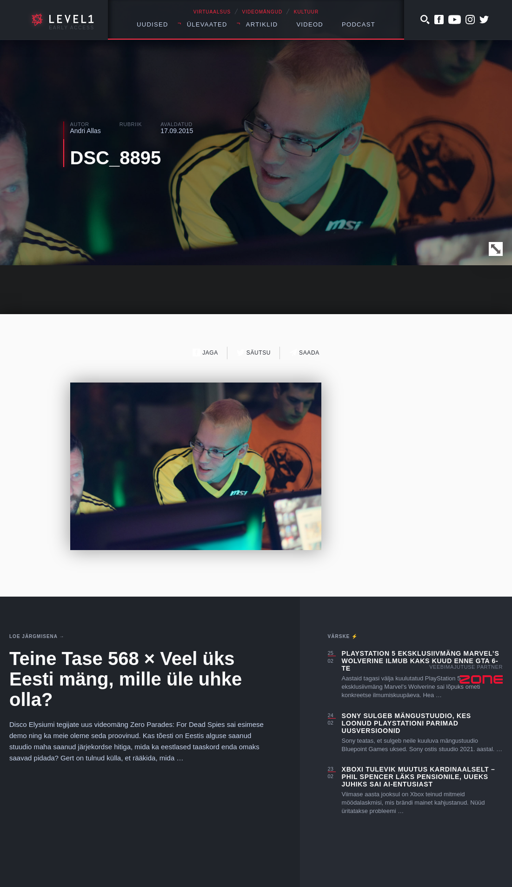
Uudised (152, 24)
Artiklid (262, 24)
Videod (309, 24)
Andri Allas (85, 130)
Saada (304, 352)
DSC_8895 (115, 158)
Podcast (358, 24)
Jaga (205, 352)
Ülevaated (207, 24)
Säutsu (254, 352)
